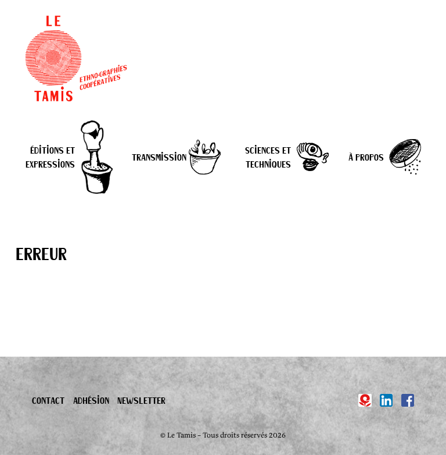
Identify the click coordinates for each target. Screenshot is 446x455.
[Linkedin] (386, 400)
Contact (48, 400)
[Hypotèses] (364, 400)
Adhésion (91, 400)
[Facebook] (407, 400)
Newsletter (141, 400)
